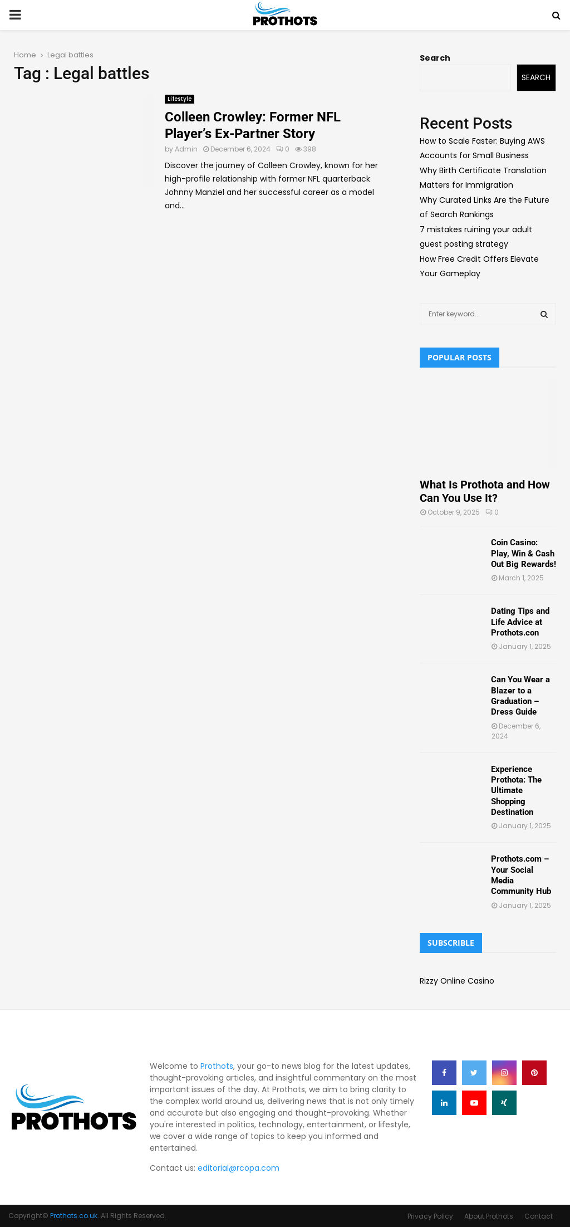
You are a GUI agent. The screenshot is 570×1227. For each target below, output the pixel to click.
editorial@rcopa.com (238, 1168)
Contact (538, 1216)
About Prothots (488, 1216)
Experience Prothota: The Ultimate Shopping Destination (516, 790)
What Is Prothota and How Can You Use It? (485, 491)
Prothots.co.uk (73, 1215)
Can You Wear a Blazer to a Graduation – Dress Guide (520, 695)
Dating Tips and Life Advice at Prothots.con (520, 622)
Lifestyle (179, 99)
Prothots (216, 1066)
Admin (186, 149)
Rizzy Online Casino (457, 980)
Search (435, 57)
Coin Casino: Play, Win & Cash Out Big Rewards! (523, 553)
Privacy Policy (430, 1216)
